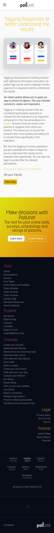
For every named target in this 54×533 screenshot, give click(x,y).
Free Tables (9, 281)
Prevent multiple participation (18, 400)
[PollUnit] (42, 525)
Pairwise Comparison (14, 302)
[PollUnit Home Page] (27, 6)
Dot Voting (9, 379)
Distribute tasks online (14, 355)
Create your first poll (13, 345)
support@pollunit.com (14, 333)
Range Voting (10, 383)
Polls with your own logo (16, 372)
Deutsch (13, 459)
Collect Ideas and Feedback (17, 285)
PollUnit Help (10, 319)
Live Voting (9, 389)
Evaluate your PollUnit (14, 376)
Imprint (46, 422)
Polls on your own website (16, 386)
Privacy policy (43, 415)
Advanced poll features (15, 348)
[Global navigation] (4, 5)
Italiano (25, 468)
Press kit (46, 440)
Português (27, 476)
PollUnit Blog (10, 182)
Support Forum (11, 330)
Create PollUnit (36, 238)
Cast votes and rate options (17, 359)
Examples (8, 326)
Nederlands (41, 468)
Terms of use (44, 418)
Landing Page (10, 299)
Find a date (9, 362)
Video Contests (11, 292)
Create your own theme (15, 369)
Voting (7, 271)
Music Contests (11, 295)
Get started (9, 316)
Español (41, 459)
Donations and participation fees (19, 403)
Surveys (7, 278)
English (27, 459)
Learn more (16, 238)
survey (7, 123)
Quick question (11, 275)
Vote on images (11, 365)
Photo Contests (11, 288)
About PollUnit (43, 437)
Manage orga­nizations (14, 396)
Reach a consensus (13, 393)
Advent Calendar (12, 305)
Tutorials (8, 323)
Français (11, 468)
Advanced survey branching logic (20, 352)
